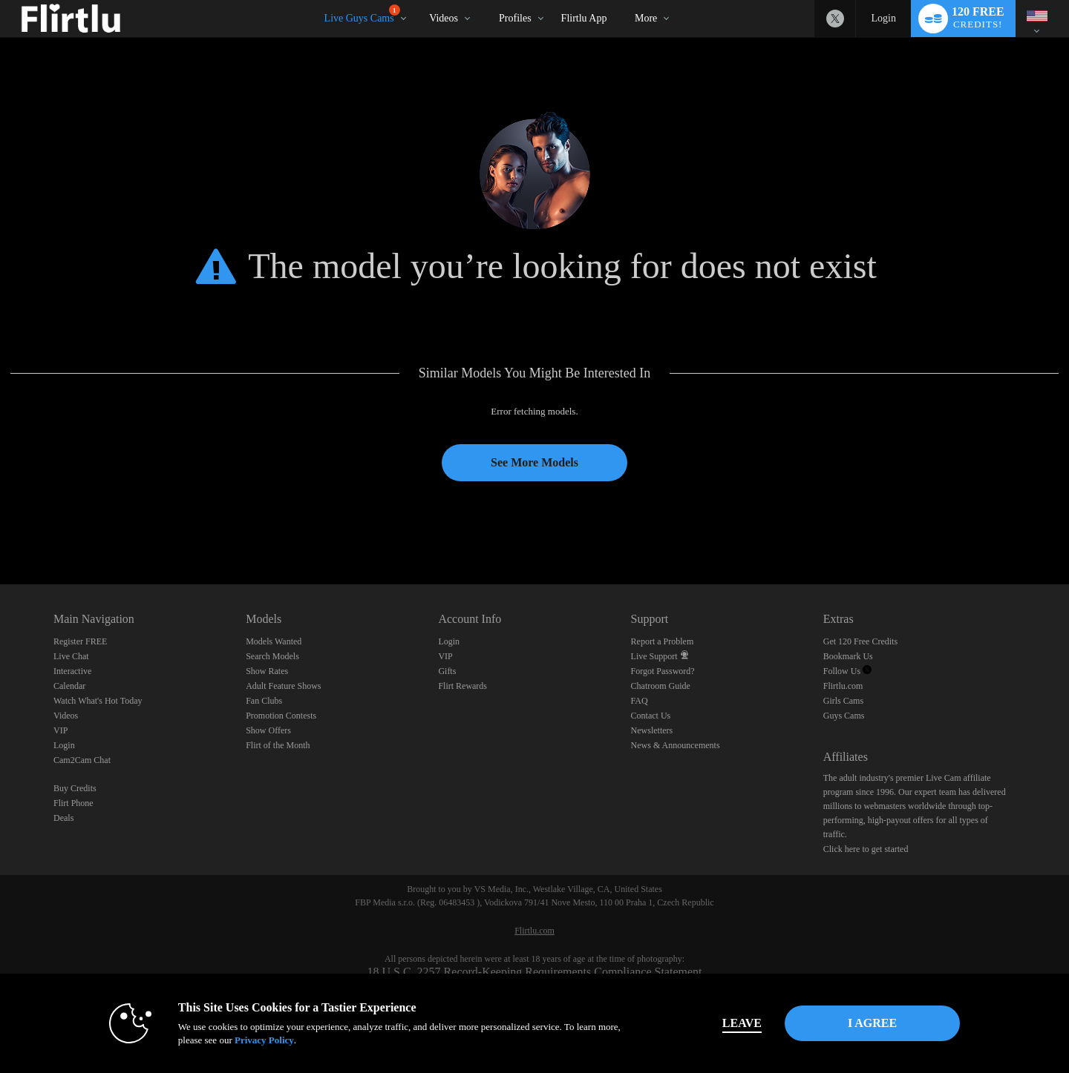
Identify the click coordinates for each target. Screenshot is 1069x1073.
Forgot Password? (663, 671)
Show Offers (268, 730)
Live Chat (71, 656)
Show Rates (267, 671)
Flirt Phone (73, 803)
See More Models (534, 462)
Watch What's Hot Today (98, 701)
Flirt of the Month (278, 745)
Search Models (272, 656)
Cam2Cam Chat (82, 760)
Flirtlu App (584, 18)
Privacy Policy (264, 1040)
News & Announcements (675, 745)
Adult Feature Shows (283, 686)
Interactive (72, 671)
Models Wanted (273, 641)
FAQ (639, 701)
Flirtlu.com (843, 686)
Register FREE (80, 641)
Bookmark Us (848, 656)
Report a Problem (662, 641)
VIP (60, 730)
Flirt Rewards (462, 686)
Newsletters (652, 730)
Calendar (69, 686)
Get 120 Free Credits (860, 641)
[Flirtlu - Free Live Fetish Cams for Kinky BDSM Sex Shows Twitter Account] (835, 18)
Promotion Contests (281, 715)
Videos (443, 18)
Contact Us (651, 715)
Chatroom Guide (660, 686)
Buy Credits (75, 788)
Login (883, 18)
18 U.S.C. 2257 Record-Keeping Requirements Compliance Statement (534, 971)
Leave (742, 1023)
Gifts (447, 671)
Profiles (515, 18)
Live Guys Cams (362, 14)
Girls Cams (843, 701)
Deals (63, 818)
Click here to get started (866, 849)
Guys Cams (844, 715)
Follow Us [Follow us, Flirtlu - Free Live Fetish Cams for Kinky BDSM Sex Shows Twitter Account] (847, 671)
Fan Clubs (264, 701)
